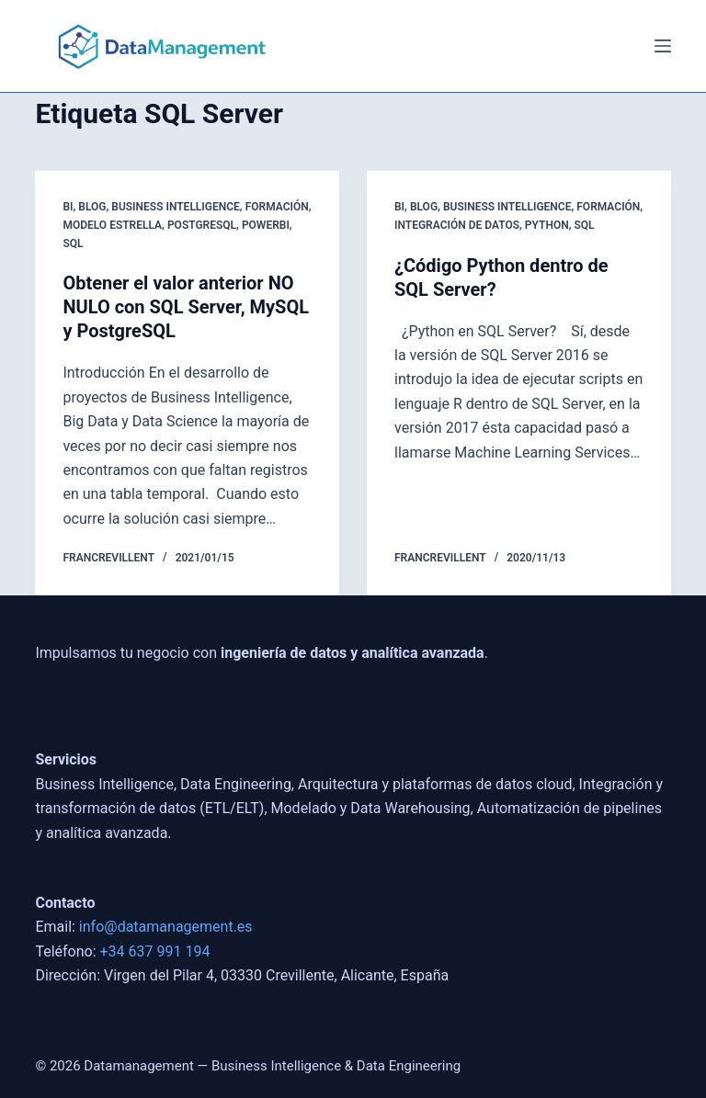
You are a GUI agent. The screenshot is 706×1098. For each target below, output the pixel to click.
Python (547, 225)
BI (68, 206)
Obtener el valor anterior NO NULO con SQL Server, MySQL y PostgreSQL (186, 307)
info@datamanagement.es (166, 926)
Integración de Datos (456, 225)
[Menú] (663, 46)
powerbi (266, 225)
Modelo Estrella (112, 225)
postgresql (201, 225)
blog (92, 206)
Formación (277, 206)
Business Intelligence (175, 206)
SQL (73, 243)
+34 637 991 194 (155, 951)
